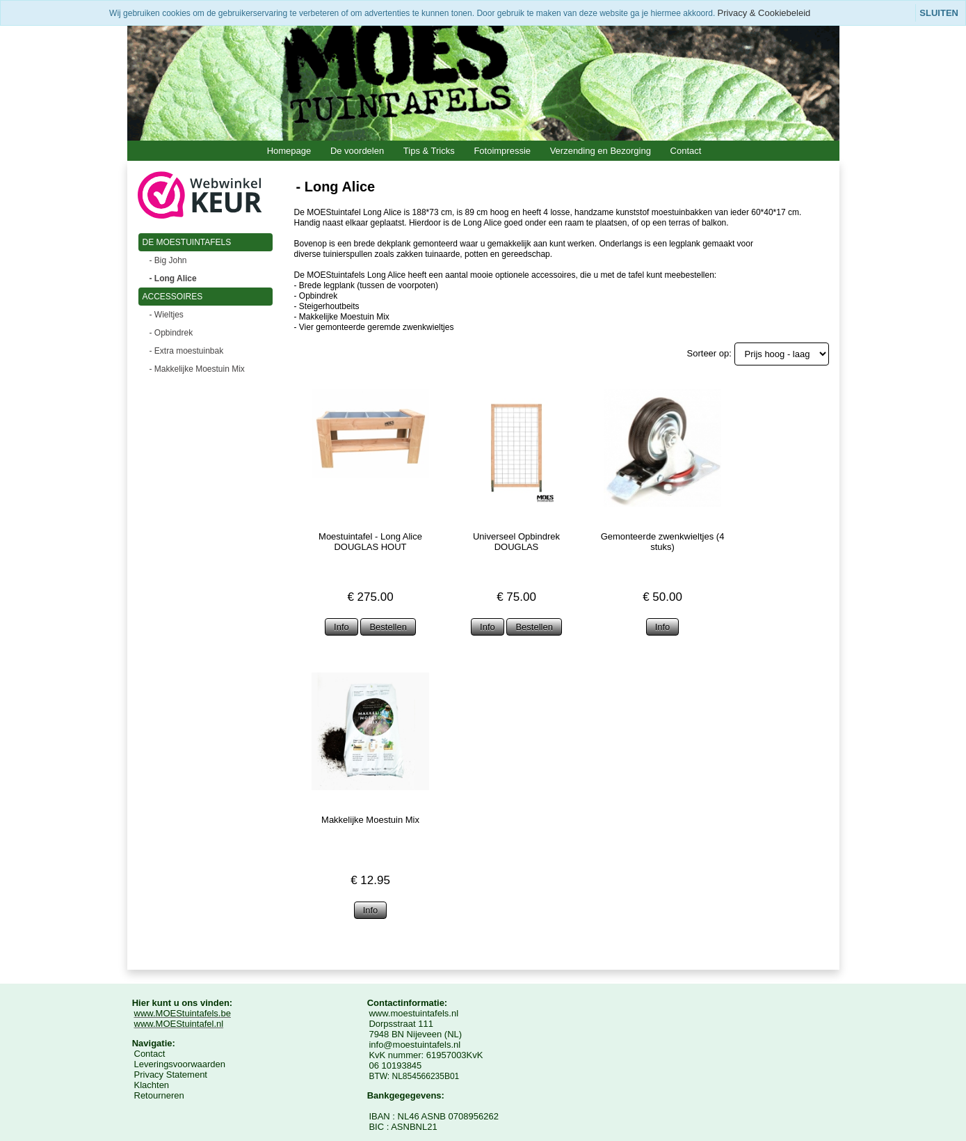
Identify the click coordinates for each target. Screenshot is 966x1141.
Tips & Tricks (429, 150)
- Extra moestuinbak (187, 351)
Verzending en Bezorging (600, 150)
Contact (686, 150)
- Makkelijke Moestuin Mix (197, 369)
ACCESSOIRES (173, 296)
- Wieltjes (167, 315)
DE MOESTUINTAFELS (187, 242)
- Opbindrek (171, 333)
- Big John (168, 260)
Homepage (289, 150)
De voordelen (357, 150)
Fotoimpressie (502, 150)
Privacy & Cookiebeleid (764, 13)
